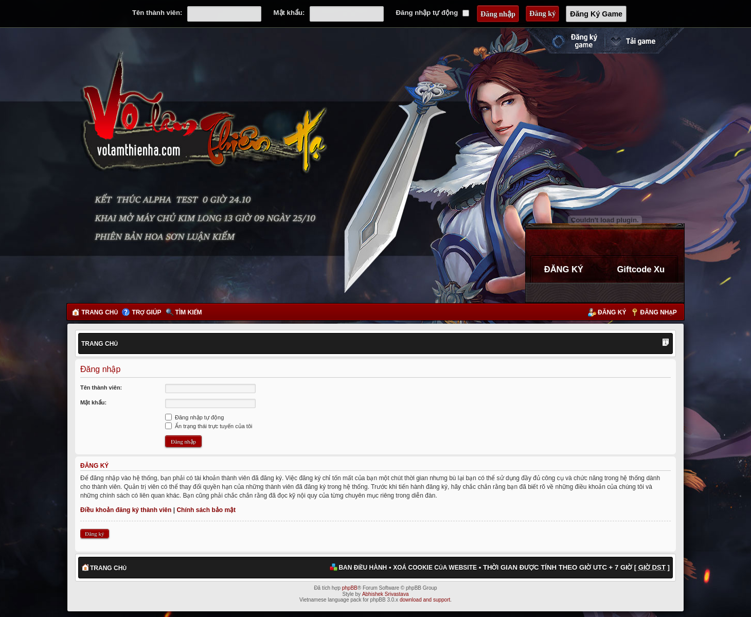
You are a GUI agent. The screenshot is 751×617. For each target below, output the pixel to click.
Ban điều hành (362, 567)
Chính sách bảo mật (206, 510)
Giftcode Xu (641, 269)
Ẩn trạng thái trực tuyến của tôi (208, 426)
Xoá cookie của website (435, 567)
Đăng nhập (658, 312)
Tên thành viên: (157, 12)
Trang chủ (99, 312)
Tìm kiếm (188, 312)
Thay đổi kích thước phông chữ (665, 343)
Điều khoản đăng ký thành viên (125, 510)
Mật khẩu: (289, 12)
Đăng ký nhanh (564, 41)
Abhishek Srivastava (385, 594)
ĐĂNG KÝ (563, 269)
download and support (425, 600)
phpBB (349, 588)
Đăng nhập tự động (432, 12)
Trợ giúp (146, 312)
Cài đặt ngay (644, 41)
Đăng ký (612, 312)
